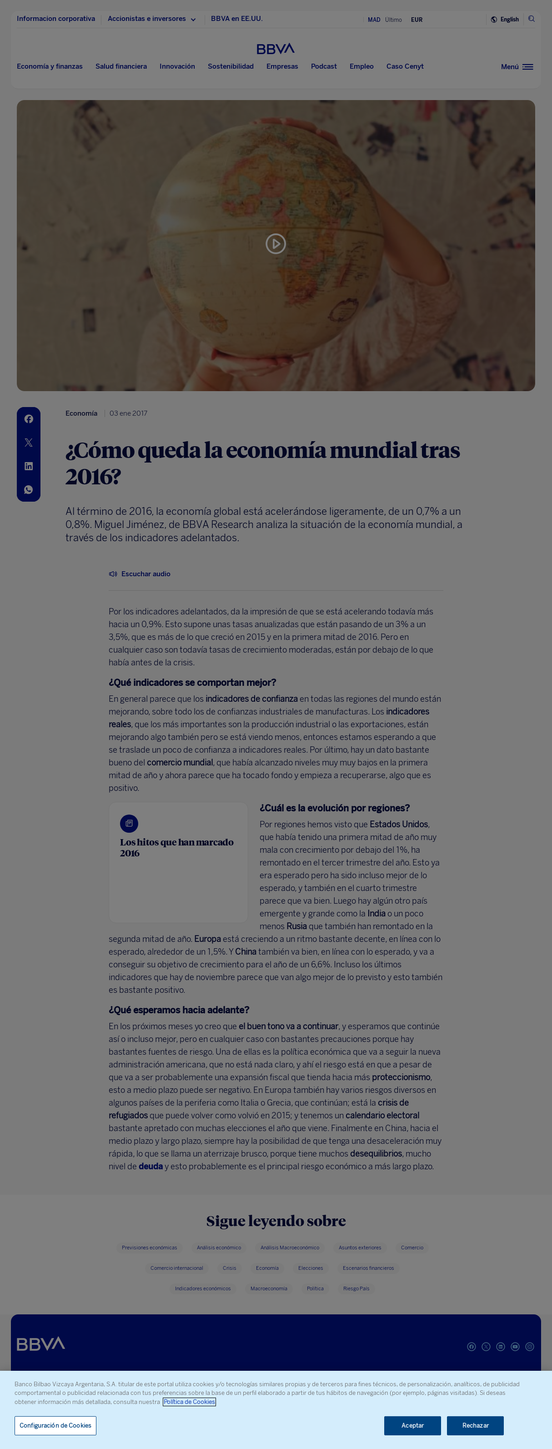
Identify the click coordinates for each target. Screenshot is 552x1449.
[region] (276, 1410)
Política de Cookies (189, 1402)
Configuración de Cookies (55, 1425)
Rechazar (475, 1425)
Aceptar (412, 1425)
